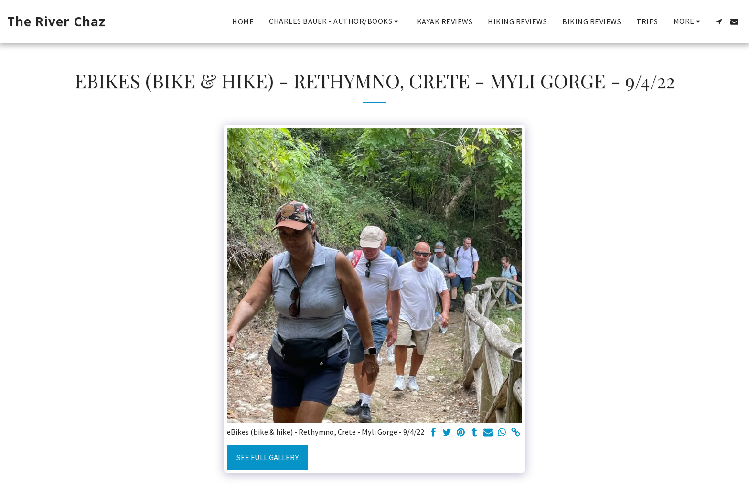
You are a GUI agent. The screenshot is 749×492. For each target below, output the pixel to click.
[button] (335, 21)
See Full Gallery (267, 457)
